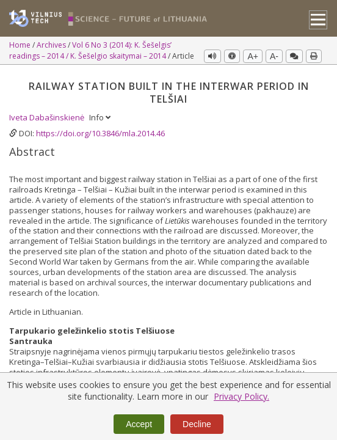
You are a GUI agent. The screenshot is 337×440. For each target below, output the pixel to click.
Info (100, 116)
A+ (252, 56)
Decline (197, 424)
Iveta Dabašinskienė (47, 116)
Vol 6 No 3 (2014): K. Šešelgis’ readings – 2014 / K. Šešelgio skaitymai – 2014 (90, 51)
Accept (139, 424)
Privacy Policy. (241, 396)
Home (20, 45)
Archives (52, 45)
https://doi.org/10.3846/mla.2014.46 (100, 132)
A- (274, 56)
